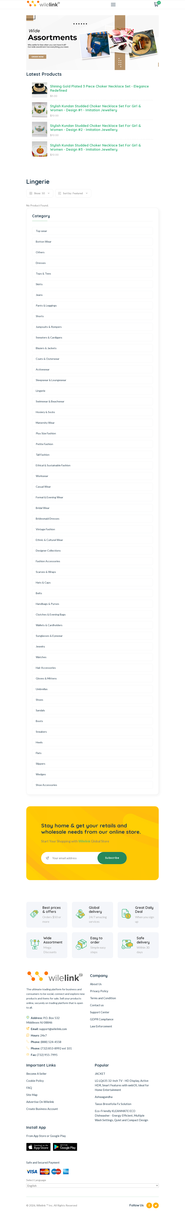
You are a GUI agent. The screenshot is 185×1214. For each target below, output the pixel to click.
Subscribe (112, 858)
